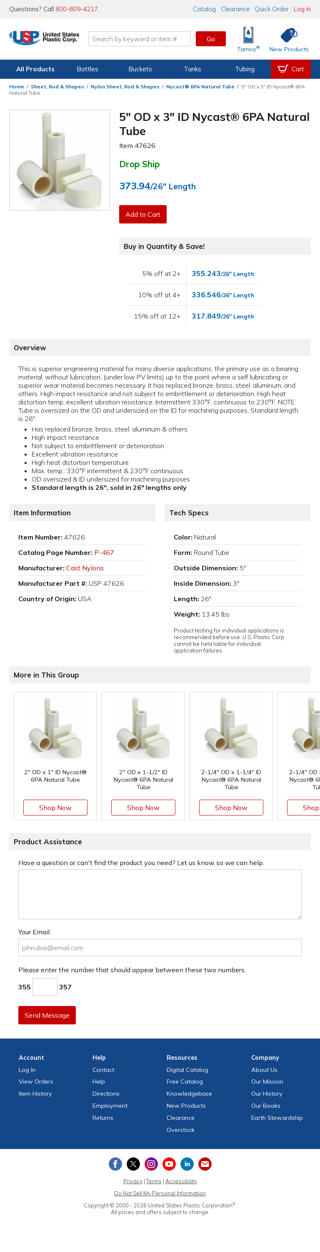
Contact (103, 1070)
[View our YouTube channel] (169, 1164)
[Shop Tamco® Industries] (248, 39)
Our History (266, 1093)
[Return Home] (58, 40)
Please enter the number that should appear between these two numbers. (132, 970)
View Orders (36, 1081)
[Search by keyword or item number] (154, 38)
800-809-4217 (76, 9)
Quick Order (272, 9)
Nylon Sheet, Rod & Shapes (125, 86)
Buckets (140, 69)
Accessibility (181, 1181)
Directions (106, 1093)
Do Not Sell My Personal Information (160, 1193)
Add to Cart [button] (143, 214)
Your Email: (34, 932)
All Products (35, 69)
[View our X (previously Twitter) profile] (133, 1164)
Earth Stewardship (277, 1118)
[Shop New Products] (286, 39)
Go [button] (211, 39)
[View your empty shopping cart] (291, 69)
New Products (186, 1105)
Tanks (192, 69)
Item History (35, 1093)
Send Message (47, 1015)
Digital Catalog (187, 1070)
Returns (102, 1118)
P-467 (104, 552)
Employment (110, 1105)
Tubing (245, 69)
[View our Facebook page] (115, 1164)
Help (98, 1081)
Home (16, 86)
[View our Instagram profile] (151, 1164)
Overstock (181, 1130)
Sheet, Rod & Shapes (57, 86)
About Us (264, 1070)
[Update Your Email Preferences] (205, 1164)
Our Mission (267, 1081)
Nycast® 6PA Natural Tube (200, 86)
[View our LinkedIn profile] (187, 1164)
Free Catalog (185, 1081)
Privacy (132, 1181)
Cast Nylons (85, 568)
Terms (154, 1181)
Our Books (265, 1105)
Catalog (204, 9)
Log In (302, 9)
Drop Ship (139, 163)
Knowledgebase (189, 1093)
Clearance (235, 9)
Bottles (87, 69)
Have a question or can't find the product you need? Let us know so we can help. (141, 862)
